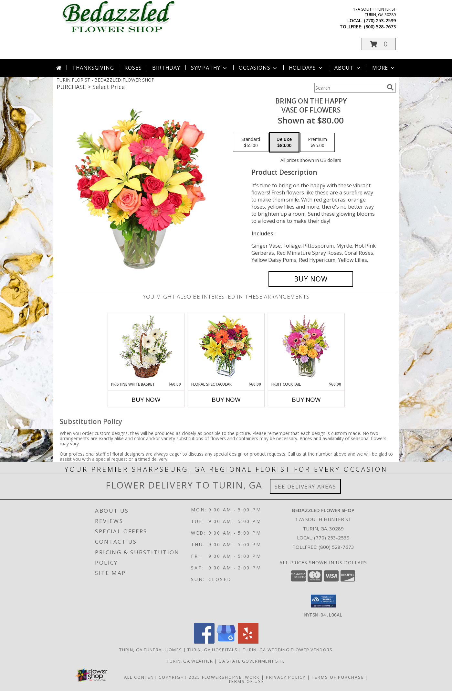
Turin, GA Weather (190, 661)
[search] (390, 87)
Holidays (306, 67)
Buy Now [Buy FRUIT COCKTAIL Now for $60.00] (306, 399)
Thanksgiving (93, 67)
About (348, 67)
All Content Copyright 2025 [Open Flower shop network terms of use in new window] (162, 677)
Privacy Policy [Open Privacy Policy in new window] (286, 677)
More (384, 67)
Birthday (166, 67)
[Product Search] (349, 87)
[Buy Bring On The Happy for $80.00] (310, 279)
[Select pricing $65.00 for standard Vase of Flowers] (250, 142)
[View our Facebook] (204, 641)
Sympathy (209, 67)
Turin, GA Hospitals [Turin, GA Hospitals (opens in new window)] (212, 649)
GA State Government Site (251, 661)
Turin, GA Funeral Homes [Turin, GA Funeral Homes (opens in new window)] (150, 649)
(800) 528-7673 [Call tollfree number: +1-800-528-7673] (380, 27)
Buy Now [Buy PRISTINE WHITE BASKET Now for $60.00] (146, 399)
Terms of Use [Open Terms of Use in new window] (246, 681)
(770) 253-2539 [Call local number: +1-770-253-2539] (380, 20)
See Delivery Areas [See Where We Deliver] (305, 486)
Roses (133, 67)
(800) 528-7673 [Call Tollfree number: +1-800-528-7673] (336, 547)
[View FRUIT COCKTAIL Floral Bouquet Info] (306, 347)
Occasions (258, 67)
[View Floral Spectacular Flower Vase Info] (226, 347)
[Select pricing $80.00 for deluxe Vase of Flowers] (284, 142)
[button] (379, 44)
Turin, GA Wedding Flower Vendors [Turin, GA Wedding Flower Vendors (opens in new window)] (288, 649)
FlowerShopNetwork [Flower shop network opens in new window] (231, 677)
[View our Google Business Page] (226, 641)
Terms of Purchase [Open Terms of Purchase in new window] (338, 677)
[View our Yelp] (248, 641)
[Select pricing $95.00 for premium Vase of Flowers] (317, 142)
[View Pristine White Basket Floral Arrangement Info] (146, 347)
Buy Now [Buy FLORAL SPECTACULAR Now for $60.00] (226, 399)
